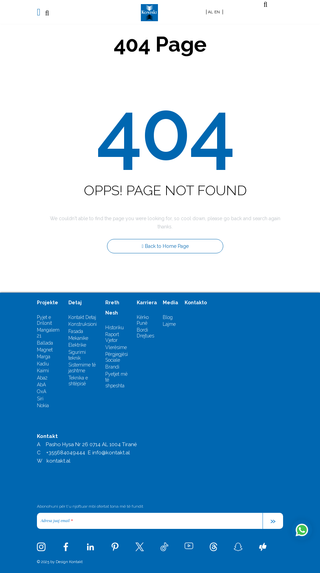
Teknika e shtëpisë (78, 380)
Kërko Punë (143, 320)
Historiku (114, 327)
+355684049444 (65, 453)
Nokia (43, 405)
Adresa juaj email (57, 520)
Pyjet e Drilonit (44, 320)
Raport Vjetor (112, 337)
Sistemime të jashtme (82, 367)
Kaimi (43, 370)
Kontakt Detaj (82, 317)
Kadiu (43, 364)
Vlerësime (116, 347)
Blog (168, 317)
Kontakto (196, 302)
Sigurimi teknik (77, 355)
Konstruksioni (82, 324)
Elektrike (77, 345)
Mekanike (78, 338)
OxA (41, 391)
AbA (41, 384)
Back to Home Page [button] (165, 246)
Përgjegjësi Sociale (116, 357)
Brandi (112, 367)
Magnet (45, 349)
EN (217, 12)
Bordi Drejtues (145, 332)
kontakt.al (58, 461)
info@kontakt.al (111, 453)
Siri (40, 398)
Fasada (75, 331)
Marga (43, 356)
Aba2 (42, 378)
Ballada (45, 343)
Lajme (169, 324)
